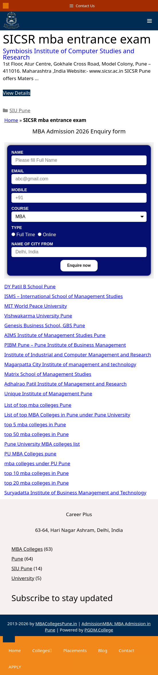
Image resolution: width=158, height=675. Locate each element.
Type (16, 227)
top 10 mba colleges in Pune (36, 473)
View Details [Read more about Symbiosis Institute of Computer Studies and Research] (16, 93)
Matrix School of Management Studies (47, 374)
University (22, 578)
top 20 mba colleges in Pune (36, 482)
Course (20, 208)
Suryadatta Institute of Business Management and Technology (75, 492)
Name (17, 152)
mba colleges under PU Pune (37, 463)
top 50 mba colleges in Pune (36, 434)
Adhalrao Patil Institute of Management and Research (65, 383)
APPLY (15, 667)
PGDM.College (98, 630)
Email (17, 171)
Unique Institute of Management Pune (48, 393)
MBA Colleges (27, 549)
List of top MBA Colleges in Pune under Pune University (67, 414)
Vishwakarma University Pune (38, 315)
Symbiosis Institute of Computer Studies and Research (68, 53)
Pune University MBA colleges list (42, 444)
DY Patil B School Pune (30, 286)
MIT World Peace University (35, 306)
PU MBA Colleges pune (30, 453)
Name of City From (32, 244)
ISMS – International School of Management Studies (63, 296)
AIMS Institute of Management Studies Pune (55, 335)
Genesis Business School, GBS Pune (44, 325)
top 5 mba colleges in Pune (35, 424)
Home (11, 120)
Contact (126, 650)
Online (49, 234)
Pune (17, 558)
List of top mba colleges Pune (37, 405)
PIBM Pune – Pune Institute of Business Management (65, 345)
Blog (102, 650)
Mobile (19, 189)
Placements (74, 650)
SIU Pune (19, 110)
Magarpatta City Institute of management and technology (70, 364)
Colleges (42, 650)
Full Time (25, 234)
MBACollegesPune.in (56, 623)
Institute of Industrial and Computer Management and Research (77, 354)
